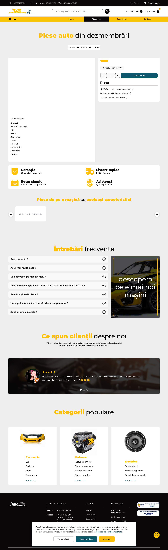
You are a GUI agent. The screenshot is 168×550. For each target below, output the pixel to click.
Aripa (28, 470)
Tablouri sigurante (134, 470)
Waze (134, 3)
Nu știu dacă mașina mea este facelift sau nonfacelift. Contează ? (47, 285)
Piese (84, 47)
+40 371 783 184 (64, 510)
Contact (147, 19)
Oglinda (30, 466)
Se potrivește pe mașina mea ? (28, 276)
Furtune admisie (83, 462)
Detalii (96, 47)
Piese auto (96, 19)
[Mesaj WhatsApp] (156, 535)
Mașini (71, 19)
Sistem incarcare (83, 470)
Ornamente (31, 475)
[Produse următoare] (157, 214)
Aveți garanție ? (19, 259)
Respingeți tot (86, 539)
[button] (14, 19)
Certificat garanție (119, 521)
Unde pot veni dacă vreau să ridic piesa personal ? (39, 303)
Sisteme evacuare (84, 466)
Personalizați (64, 539)
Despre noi (122, 19)
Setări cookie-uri (118, 517)
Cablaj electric (132, 466)
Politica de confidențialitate (118, 511)
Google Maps (152, 3)
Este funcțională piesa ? (24, 294)
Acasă (72, 47)
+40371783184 (16, 3)
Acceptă (106, 539)
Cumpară (139, 75)
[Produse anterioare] (10, 214)
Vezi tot (31, 481)
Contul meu (134, 11)
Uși (27, 462)
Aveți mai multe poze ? (23, 267)
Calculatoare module (135, 475)
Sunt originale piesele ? (23, 312)
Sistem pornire (82, 475)
